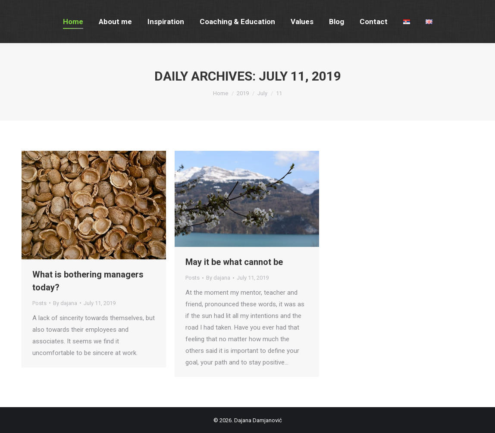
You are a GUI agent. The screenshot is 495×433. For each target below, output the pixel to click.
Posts (39, 303)
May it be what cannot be (234, 262)
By (65, 303)
